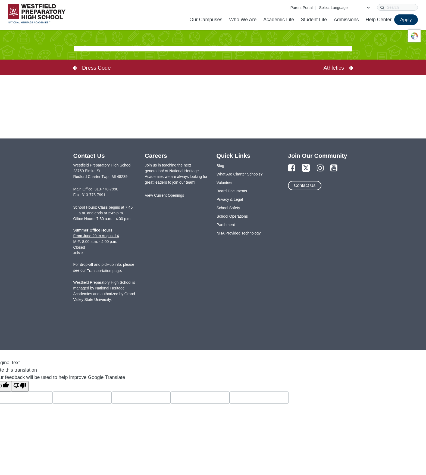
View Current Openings (164, 195)
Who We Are (242, 19)
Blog (220, 166)
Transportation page (104, 271)
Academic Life (278, 19)
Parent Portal (301, 7)
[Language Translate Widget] (344, 7)
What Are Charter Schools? (240, 174)
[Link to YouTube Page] (333, 168)
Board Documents (232, 191)
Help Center (378, 19)
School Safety (228, 208)
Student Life (314, 19)
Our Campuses (205, 19)
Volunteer (225, 182)
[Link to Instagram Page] (320, 168)
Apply (406, 19)
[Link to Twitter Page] (306, 168)
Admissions (346, 19)
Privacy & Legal (230, 199)
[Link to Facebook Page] (291, 168)
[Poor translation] (20, 386)
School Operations (232, 216)
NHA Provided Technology (239, 233)
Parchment (226, 225)
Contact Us (304, 185)
